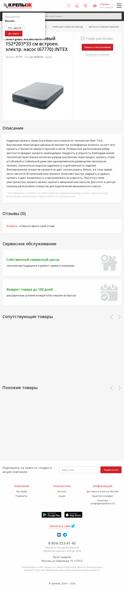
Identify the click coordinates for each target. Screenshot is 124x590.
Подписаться (111, 469)
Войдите (12, 226)
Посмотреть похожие (97, 54)
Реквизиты (21, 495)
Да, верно (13, 33)
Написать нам (59, 526)
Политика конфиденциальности (102, 502)
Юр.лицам (21, 491)
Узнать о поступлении (97, 47)
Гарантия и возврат (103, 495)
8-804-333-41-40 (62, 543)
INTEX (48, 56)
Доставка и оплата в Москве (103, 491)
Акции (62, 495)
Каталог (62, 491)
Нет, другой (14, 27)
